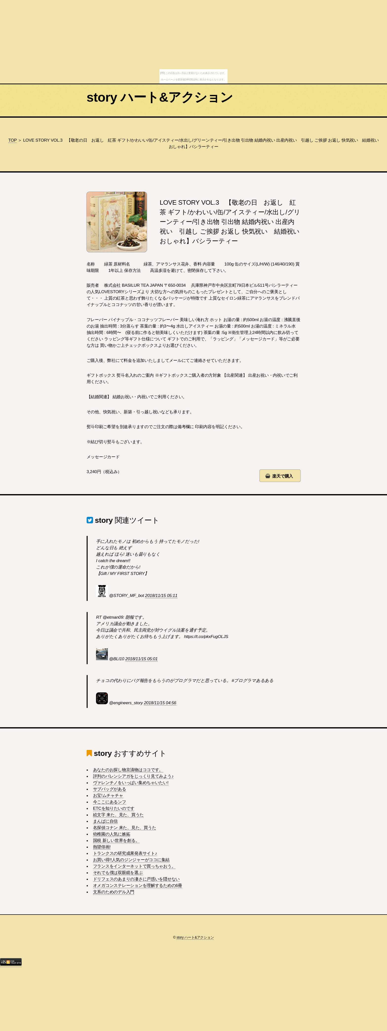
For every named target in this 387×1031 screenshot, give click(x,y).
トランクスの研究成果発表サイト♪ (125, 853)
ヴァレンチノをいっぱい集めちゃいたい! (131, 782)
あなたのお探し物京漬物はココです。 (128, 769)
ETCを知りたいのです (114, 808)
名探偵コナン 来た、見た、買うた (124, 827)
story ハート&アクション (160, 97)
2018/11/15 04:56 (160, 702)
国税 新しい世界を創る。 (116, 840)
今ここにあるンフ (109, 801)
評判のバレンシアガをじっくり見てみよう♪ (133, 776)
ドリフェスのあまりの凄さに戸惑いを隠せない (136, 879)
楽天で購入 (282, 476)
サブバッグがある (109, 789)
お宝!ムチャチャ (108, 795)
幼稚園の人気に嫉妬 (111, 834)
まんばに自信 (105, 821)
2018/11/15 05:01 (141, 658)
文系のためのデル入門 (113, 891)
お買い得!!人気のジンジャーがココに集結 (131, 859)
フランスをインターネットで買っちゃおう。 (134, 866)
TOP (12, 140)
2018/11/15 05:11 (161, 595)
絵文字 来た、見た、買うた (118, 814)
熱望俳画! (102, 846)
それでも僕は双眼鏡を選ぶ (118, 872)
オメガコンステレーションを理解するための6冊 (137, 885)
